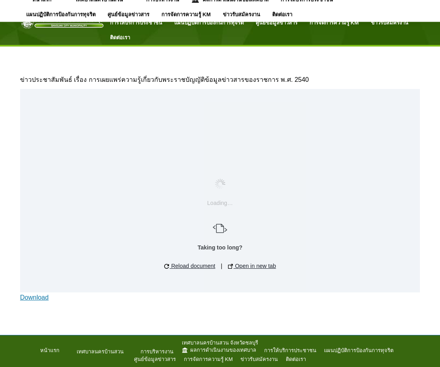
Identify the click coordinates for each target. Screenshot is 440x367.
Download (34, 297)
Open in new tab (252, 266)
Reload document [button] (190, 266)
